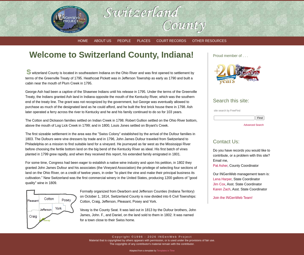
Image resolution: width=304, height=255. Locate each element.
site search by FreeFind (227, 110)
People (124, 41)
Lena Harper (222, 179)
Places (143, 41)
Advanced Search (254, 124)
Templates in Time (166, 251)
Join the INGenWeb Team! (232, 197)
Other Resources (209, 41)
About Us (102, 41)
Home (83, 41)
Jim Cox (219, 184)
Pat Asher (220, 165)
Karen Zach (222, 189)
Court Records (171, 41)
